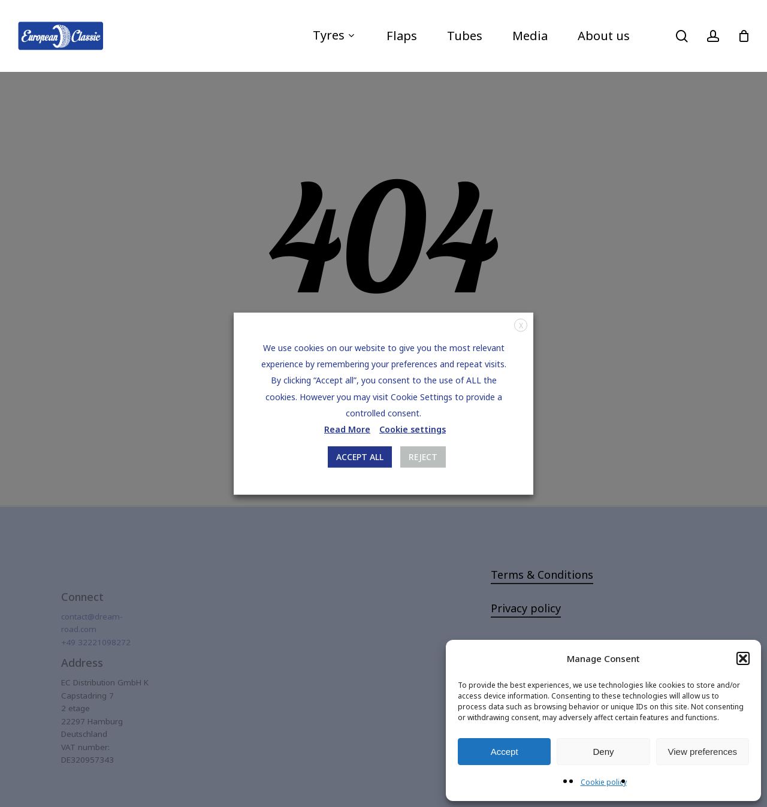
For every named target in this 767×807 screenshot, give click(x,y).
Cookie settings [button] (412, 429)
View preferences (703, 751)
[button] (743, 658)
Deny (603, 751)
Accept (504, 751)
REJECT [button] (423, 457)
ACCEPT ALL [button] (360, 457)
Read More (347, 429)
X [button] (521, 325)
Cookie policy (604, 782)
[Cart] (743, 36)
